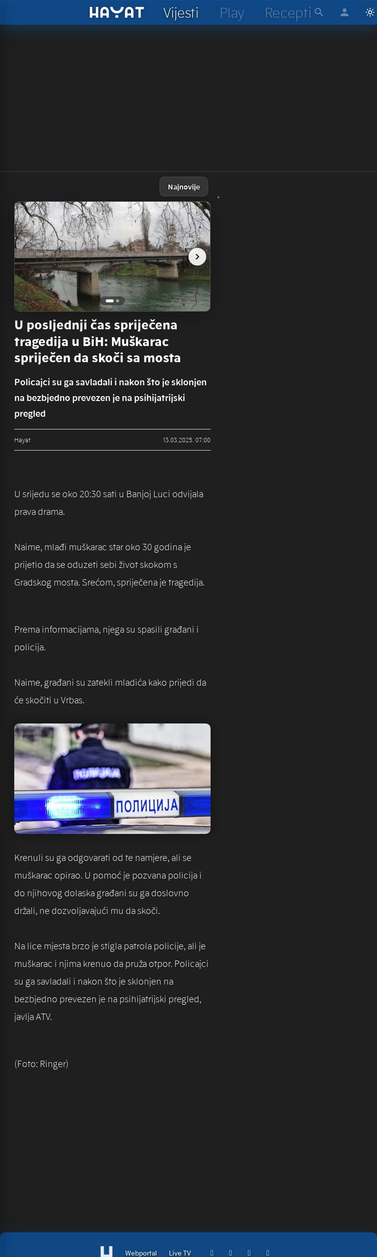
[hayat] (117, 12)
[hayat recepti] (288, 12)
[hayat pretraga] (319, 12)
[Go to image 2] (117, 300)
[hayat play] (231, 12)
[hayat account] (344, 12)
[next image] (197, 257)
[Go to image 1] (110, 300)
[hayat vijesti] (180, 12)
